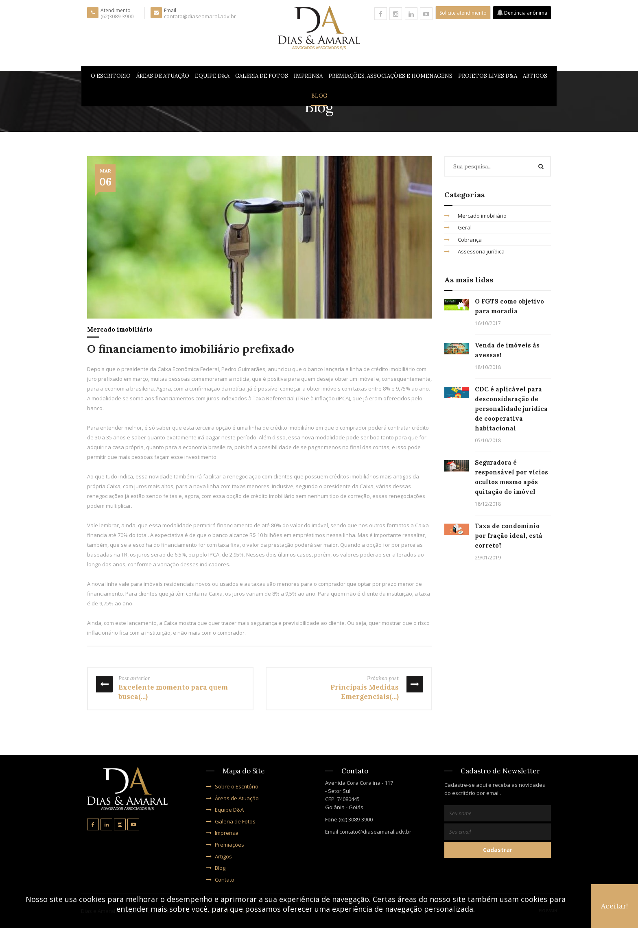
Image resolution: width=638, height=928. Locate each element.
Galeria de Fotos (261, 75)
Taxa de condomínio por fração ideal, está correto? (508, 535)
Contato (220, 879)
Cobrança (463, 239)
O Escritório (111, 75)
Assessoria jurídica (474, 251)
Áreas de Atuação (162, 75)
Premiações (225, 844)
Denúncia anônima (522, 12)
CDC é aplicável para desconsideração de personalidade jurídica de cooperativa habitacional (511, 408)
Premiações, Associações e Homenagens (390, 75)
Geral (458, 227)
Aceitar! (614, 906)
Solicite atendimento (463, 12)
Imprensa (308, 75)
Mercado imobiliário (120, 329)
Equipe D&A (212, 75)
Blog (319, 95)
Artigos (535, 75)
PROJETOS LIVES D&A (487, 75)
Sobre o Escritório (232, 786)
